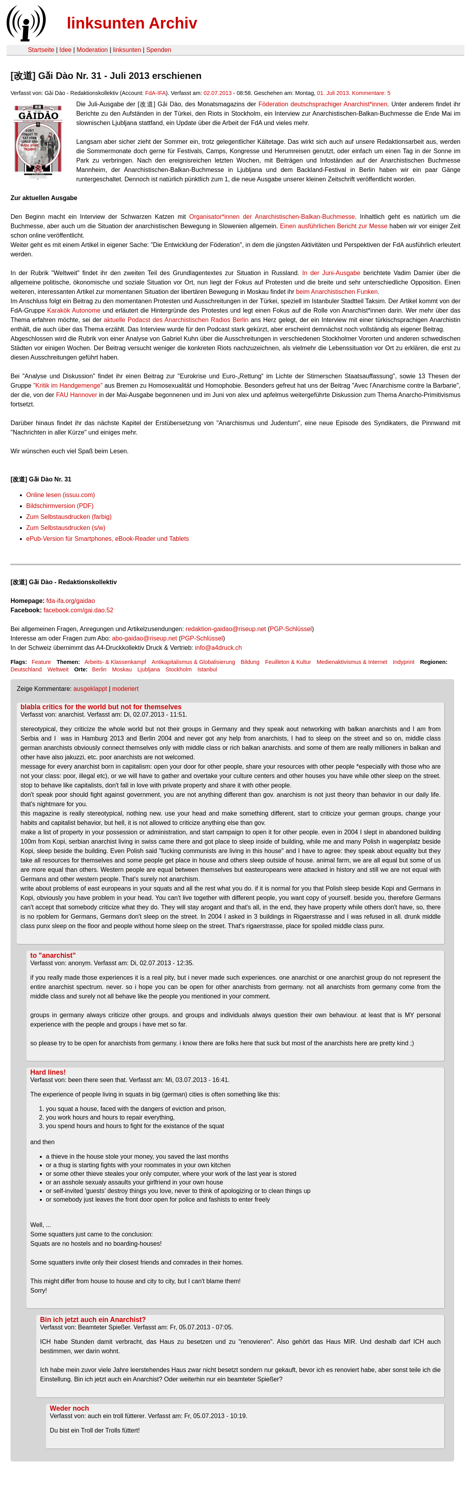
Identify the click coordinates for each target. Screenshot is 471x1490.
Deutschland (26, 669)
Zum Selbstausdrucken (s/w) (65, 527)
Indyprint (403, 662)
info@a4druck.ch (218, 647)
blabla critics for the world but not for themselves (101, 707)
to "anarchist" (53, 955)
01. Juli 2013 (333, 93)
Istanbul (207, 669)
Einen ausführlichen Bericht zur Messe (332, 226)
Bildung (250, 662)
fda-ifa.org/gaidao (70, 600)
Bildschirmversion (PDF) (59, 506)
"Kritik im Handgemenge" (68, 385)
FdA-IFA (155, 93)
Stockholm (179, 669)
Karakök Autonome (73, 310)
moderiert (125, 688)
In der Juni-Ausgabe (331, 273)
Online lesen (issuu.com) (60, 495)
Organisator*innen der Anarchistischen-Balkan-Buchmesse (272, 216)
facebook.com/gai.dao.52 (78, 610)
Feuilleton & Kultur (288, 662)
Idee (65, 50)
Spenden (158, 50)
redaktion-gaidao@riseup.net (226, 629)
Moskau (122, 669)
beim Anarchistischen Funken (337, 291)
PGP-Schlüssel (291, 629)
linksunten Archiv (132, 23)
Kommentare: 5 (371, 93)
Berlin (99, 669)
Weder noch (69, 1408)
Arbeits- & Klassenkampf (115, 662)
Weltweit (57, 669)
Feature (41, 662)
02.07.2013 (217, 93)
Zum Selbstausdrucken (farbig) (69, 516)
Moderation (92, 50)
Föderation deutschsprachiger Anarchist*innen (323, 104)
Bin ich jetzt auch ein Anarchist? (93, 1320)
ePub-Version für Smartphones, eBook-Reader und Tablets (107, 538)
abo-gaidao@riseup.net (144, 638)
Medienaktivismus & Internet (352, 662)
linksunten (127, 50)
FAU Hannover (76, 395)
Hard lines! (48, 1072)
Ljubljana (148, 669)
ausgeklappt (90, 688)
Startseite (41, 50)
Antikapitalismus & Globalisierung (193, 662)
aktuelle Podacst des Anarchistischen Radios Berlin (176, 320)
